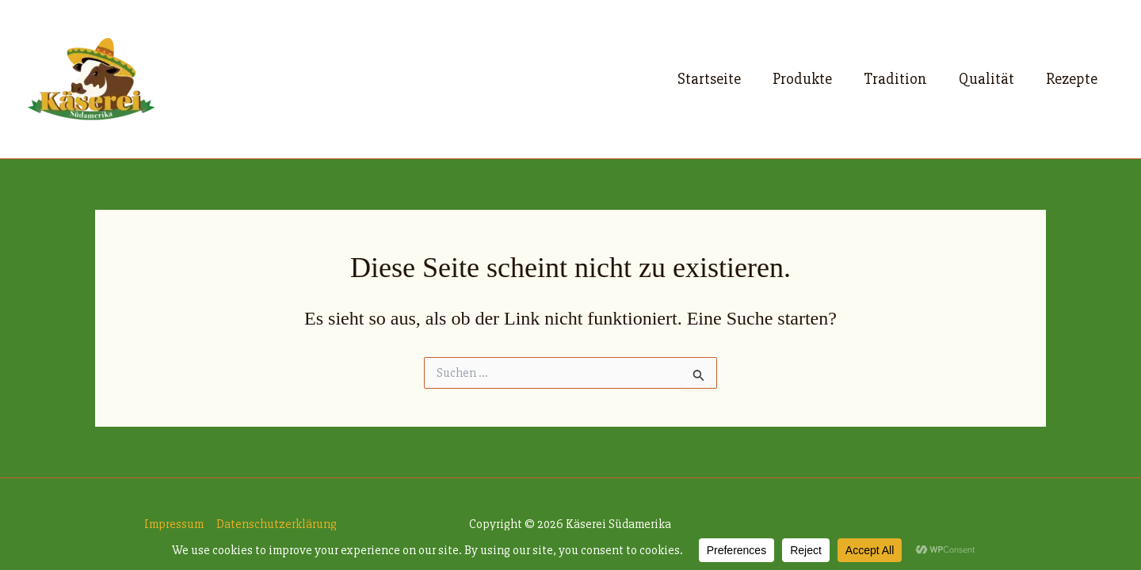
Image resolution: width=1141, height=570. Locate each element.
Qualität (986, 79)
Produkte (802, 79)
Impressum (174, 524)
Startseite (709, 79)
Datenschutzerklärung (276, 524)
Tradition (895, 79)
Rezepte (1071, 79)
